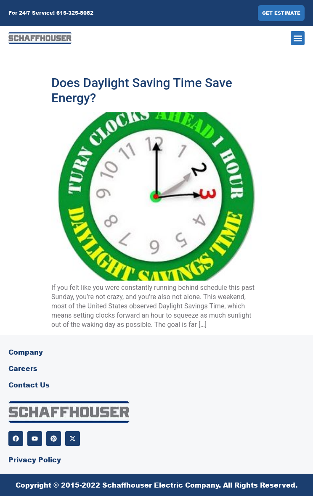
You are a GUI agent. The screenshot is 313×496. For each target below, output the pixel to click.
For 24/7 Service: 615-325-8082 (50, 12)
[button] (298, 38)
